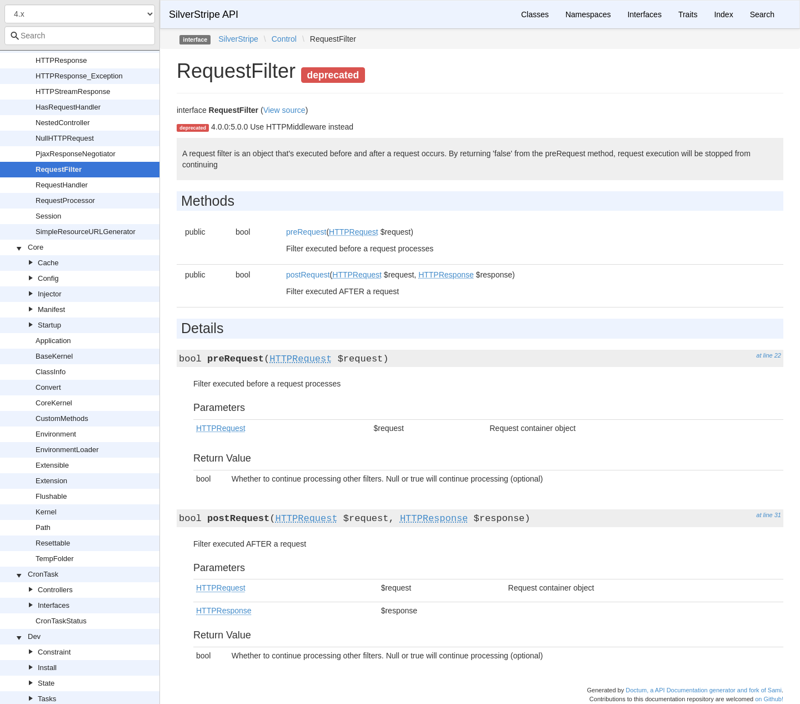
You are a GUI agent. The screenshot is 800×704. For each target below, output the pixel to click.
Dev (34, 636)
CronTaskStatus (61, 621)
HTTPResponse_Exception (79, 76)
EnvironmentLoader (67, 449)
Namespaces (588, 14)
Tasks (47, 699)
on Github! (769, 699)
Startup (49, 325)
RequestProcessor (65, 200)
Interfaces (53, 605)
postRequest (308, 274)
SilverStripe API (203, 14)
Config (48, 278)
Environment (56, 434)
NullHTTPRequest (65, 138)
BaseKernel (54, 356)
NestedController (63, 122)
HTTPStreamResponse (73, 91)
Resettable (53, 543)
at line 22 (768, 355)
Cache (48, 263)
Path (43, 527)
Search (762, 14)
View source (284, 110)
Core (35, 247)
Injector (50, 294)
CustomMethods (62, 418)
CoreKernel (54, 403)
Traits (687, 14)
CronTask (43, 574)
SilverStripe (238, 38)
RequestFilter (59, 169)
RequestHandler (62, 185)
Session (48, 216)
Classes (535, 14)
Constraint (54, 652)
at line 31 (768, 515)
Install (47, 667)
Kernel (46, 512)
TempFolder (55, 558)
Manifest (51, 309)
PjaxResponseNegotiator (76, 154)
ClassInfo (51, 372)
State (46, 683)
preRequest (306, 231)
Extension (51, 481)
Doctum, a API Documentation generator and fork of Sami (704, 690)
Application (53, 340)
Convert (48, 387)
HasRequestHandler (68, 107)
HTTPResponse (61, 60)
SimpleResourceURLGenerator (86, 231)
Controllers (55, 590)
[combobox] (79, 35)
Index (723, 14)
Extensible (52, 465)
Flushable (51, 496)
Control (284, 38)
